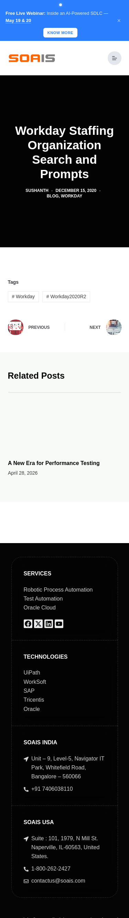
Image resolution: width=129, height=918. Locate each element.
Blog (53, 196)
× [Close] (119, 20)
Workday (71, 196)
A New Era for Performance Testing (54, 463)
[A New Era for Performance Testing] (64, 420)
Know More (60, 33)
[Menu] (114, 58)
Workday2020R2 (66, 296)
